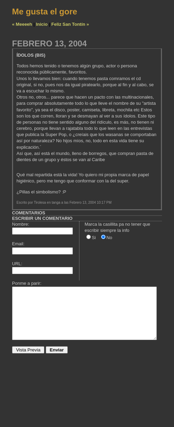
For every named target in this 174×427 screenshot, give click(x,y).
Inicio (41, 24)
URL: (17, 263)
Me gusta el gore (44, 11)
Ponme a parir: (26, 283)
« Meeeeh (22, 24)
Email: (18, 243)
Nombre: (20, 224)
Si (94, 237)
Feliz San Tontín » (70, 24)
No (109, 237)
